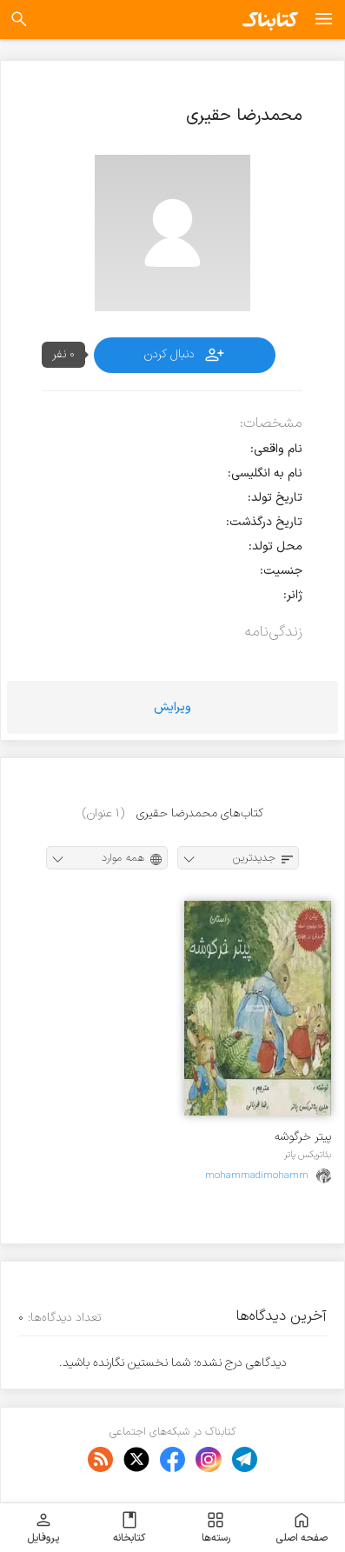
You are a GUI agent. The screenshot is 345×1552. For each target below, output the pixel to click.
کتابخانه (129, 1527)
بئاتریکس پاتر (307, 1155)
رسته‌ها (216, 1527)
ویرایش (172, 707)
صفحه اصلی (301, 1527)
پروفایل (43, 1527)
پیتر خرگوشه (303, 1137)
